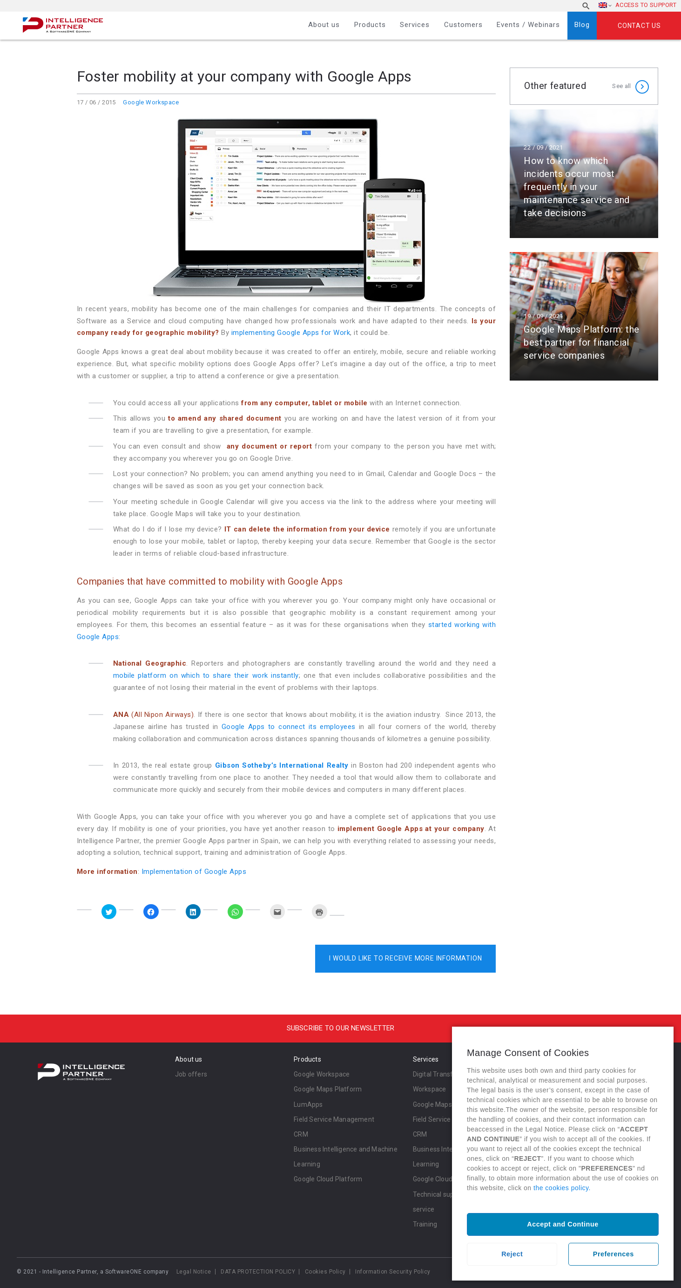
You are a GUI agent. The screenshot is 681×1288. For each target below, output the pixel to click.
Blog (582, 24)
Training (425, 1224)
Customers (463, 24)
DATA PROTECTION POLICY (258, 1271)
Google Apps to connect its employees (289, 726)
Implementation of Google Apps (194, 871)
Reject (512, 1254)
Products (370, 24)
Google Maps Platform (328, 1089)
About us (324, 24)
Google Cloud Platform (328, 1179)
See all (621, 85)
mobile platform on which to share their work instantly (206, 675)
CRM (301, 1134)
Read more (584, 173)
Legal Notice (193, 1271)
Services (415, 24)
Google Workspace (151, 102)
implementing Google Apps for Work (291, 332)
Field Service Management (334, 1119)
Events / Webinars (528, 24)
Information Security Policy (393, 1271)
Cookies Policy (325, 1271)
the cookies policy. (562, 1188)
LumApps (308, 1104)
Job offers (191, 1074)
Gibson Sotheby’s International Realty (282, 765)
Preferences (613, 1254)
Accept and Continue (562, 1224)
